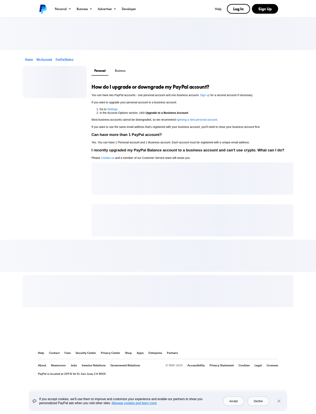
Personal (63, 9)
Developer (129, 9)
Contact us (107, 157)
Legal (258, 365)
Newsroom (58, 365)
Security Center (86, 352)
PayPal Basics (64, 59)
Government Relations (125, 365)
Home (29, 59)
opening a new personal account (197, 119)
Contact (54, 352)
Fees (67, 352)
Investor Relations (94, 365)
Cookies (244, 365)
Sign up (205, 95)
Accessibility (196, 365)
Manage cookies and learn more (134, 404)
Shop (128, 352)
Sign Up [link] (265, 9)
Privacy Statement (222, 365)
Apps (140, 352)
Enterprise (155, 352)
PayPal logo (43, 9)
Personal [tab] (100, 70)
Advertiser (107, 9)
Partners (172, 352)
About (42, 365)
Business (85, 9)
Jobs (74, 365)
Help (218, 9)
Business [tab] (120, 70)
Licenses (272, 365)
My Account (44, 59)
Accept (233, 402)
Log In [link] (238, 9)
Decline (258, 402)
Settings (112, 109)
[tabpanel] (190, 122)
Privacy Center (110, 352)
